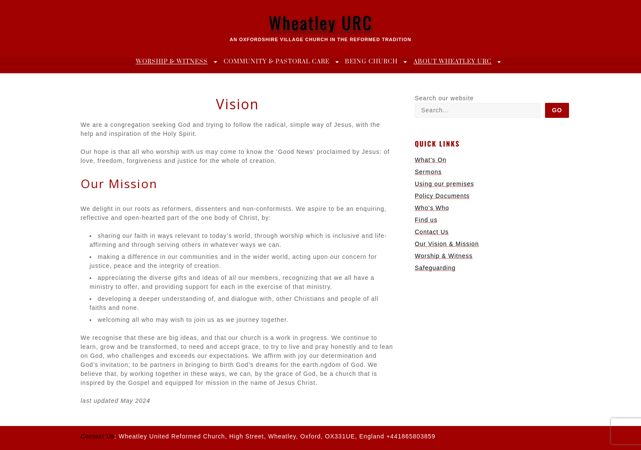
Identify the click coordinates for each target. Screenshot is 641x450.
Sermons (428, 171)
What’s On (430, 159)
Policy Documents (442, 195)
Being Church (371, 62)
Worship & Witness (172, 62)
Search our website (444, 98)
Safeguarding (435, 267)
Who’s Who (432, 207)
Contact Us (432, 231)
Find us (426, 219)
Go (557, 110)
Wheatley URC (321, 22)
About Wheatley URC (452, 62)
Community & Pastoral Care (276, 62)
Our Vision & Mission (447, 243)
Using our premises (444, 183)
